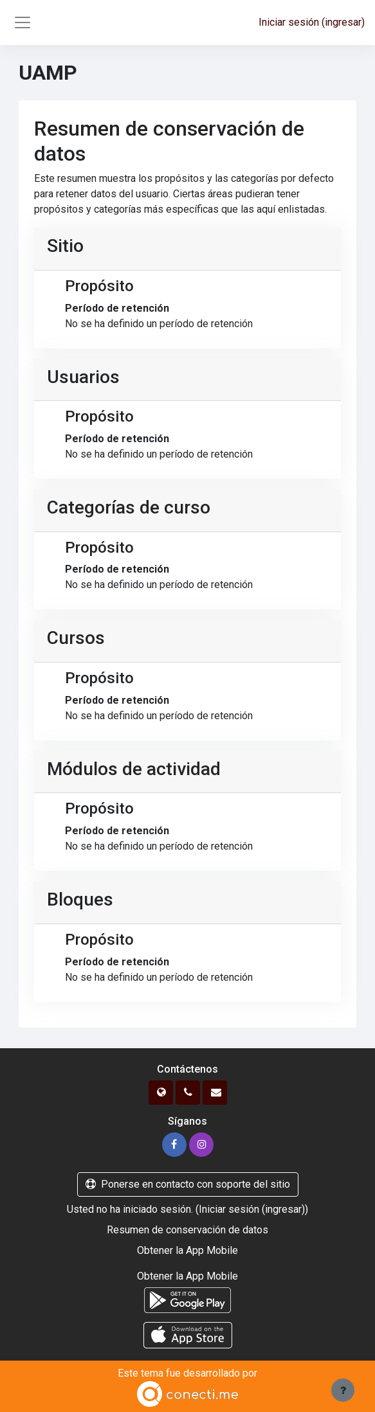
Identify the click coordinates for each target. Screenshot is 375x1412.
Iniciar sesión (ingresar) (312, 22)
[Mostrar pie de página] (342, 1390)
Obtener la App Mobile (187, 1250)
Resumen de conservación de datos (187, 1230)
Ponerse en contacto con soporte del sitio (188, 1184)
